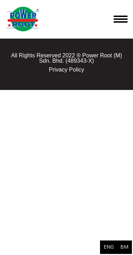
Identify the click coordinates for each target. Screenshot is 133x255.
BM (124, 246)
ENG (109, 246)
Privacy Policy (66, 70)
